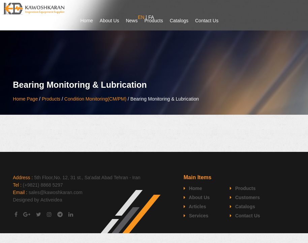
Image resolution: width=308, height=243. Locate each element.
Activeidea (51, 199)
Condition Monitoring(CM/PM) (95, 99)
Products (153, 20)
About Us (109, 20)
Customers (245, 197)
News (131, 20)
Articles (195, 206)
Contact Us (206, 20)
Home (87, 20)
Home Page (25, 99)
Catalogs (179, 20)
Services (196, 215)
